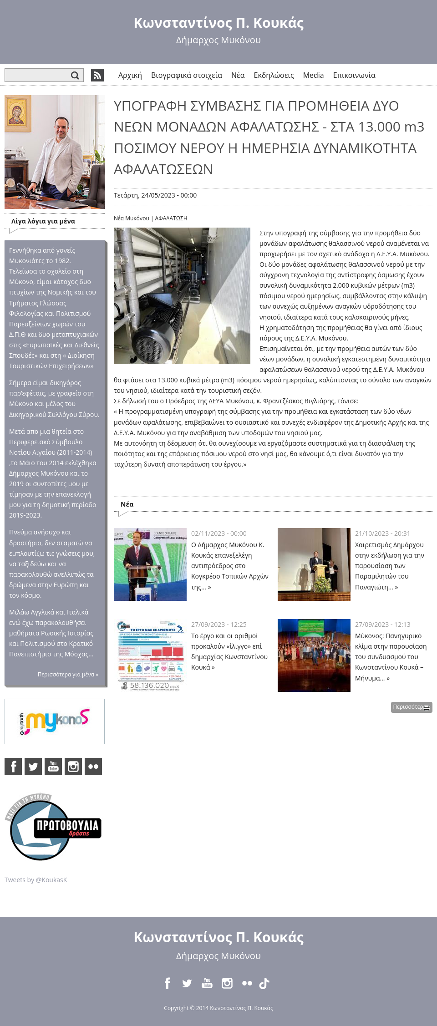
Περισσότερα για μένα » (68, 674)
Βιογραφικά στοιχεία (186, 75)
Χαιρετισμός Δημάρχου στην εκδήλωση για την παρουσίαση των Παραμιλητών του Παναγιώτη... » (389, 565)
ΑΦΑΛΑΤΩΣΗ (171, 218)
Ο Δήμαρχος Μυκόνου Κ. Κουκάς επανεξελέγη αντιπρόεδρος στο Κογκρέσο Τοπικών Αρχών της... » (230, 565)
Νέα (237, 75)
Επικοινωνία (354, 75)
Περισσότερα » (412, 707)
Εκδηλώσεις (274, 75)
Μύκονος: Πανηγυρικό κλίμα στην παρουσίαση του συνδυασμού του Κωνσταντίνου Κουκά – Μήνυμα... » (391, 656)
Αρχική (130, 75)
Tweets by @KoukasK (36, 879)
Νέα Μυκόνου (131, 218)
